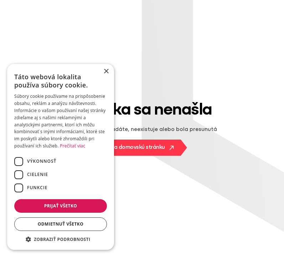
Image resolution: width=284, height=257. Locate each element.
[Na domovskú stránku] (142, 148)
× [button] (106, 71)
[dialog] (60, 157)
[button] (60, 239)
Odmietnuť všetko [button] (60, 224)
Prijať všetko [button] (60, 206)
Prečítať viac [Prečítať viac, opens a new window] (72, 146)
